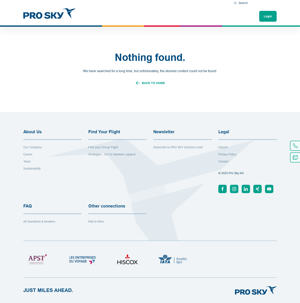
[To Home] (49, 13)
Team (27, 161)
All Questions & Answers (39, 221)
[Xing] (257, 189)
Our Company (32, 147)
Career (27, 154)
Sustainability (32, 168)
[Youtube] (269, 189)
